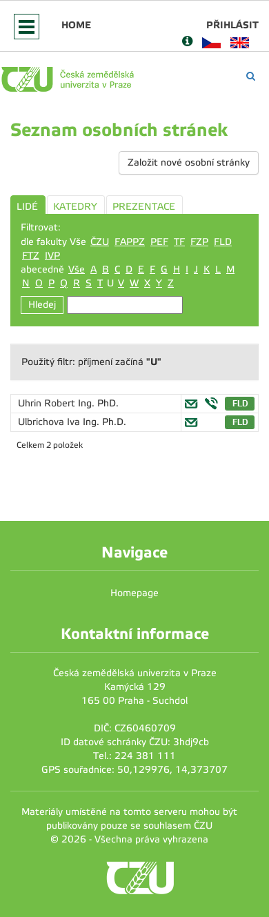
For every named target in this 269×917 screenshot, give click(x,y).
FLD (223, 242)
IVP (52, 255)
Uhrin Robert (48, 403)
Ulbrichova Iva (50, 422)
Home (76, 24)
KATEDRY (75, 206)
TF (179, 242)
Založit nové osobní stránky (189, 162)
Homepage (134, 593)
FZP (199, 242)
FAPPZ (129, 242)
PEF (159, 242)
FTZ (30, 255)
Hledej (42, 304)
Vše (76, 269)
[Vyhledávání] (250, 76)
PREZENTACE (143, 206)
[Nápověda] (187, 42)
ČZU (99, 242)
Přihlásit (232, 24)
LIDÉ (27, 206)
